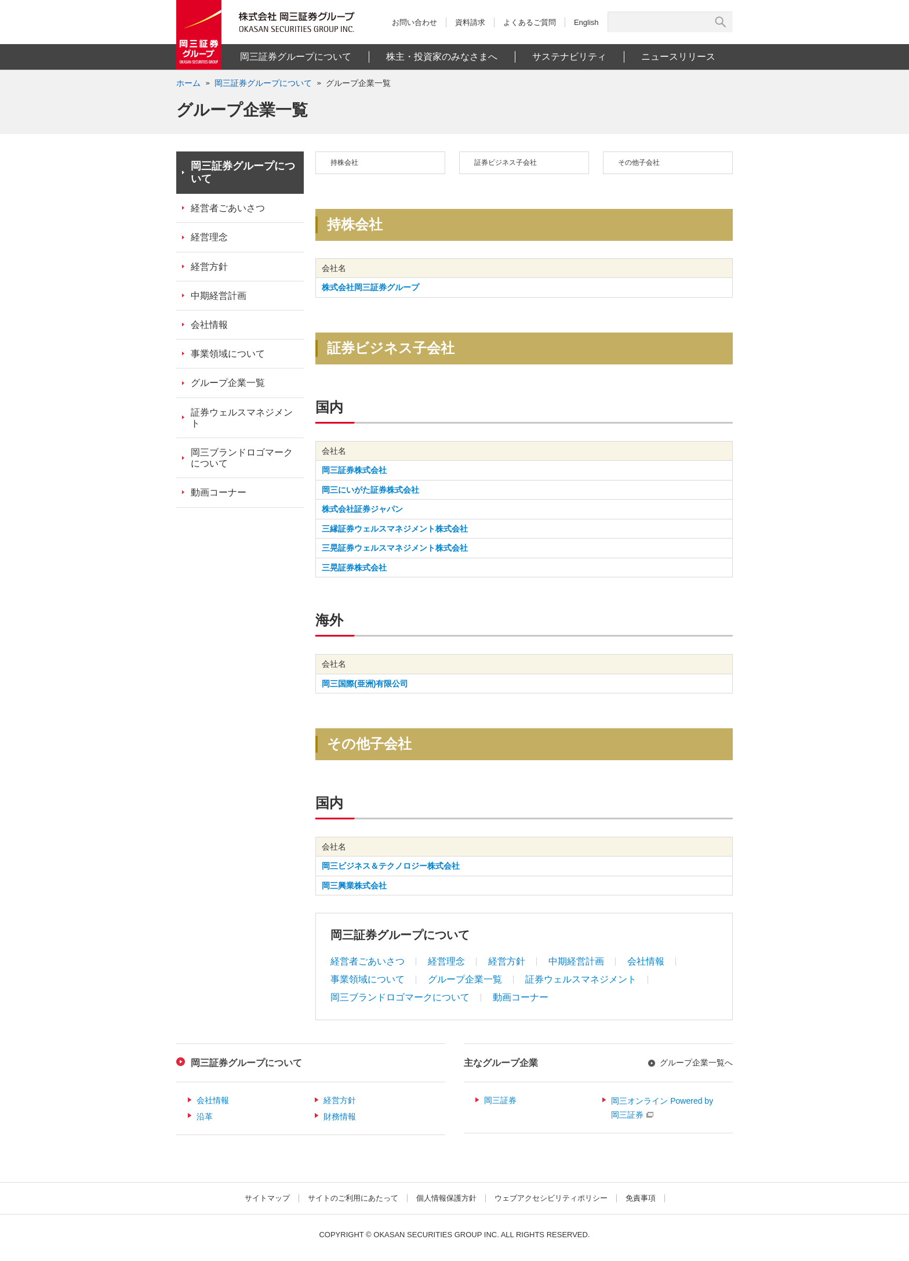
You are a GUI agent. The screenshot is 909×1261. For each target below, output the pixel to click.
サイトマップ (267, 1198)
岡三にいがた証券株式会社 (370, 489)
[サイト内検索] (663, 22)
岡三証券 (500, 1100)
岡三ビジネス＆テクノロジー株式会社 (391, 865)
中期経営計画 (576, 961)
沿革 (205, 1116)
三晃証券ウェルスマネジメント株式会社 (395, 547)
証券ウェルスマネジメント (581, 979)
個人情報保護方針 (446, 1198)
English (586, 22)
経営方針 (506, 961)
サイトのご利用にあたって (353, 1198)
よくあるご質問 (529, 22)
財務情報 (339, 1116)
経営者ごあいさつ (367, 961)
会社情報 (645, 961)
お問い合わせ (414, 22)
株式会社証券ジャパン (362, 509)
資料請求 (470, 22)
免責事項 (641, 1198)
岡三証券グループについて (243, 172)
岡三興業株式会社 (354, 885)
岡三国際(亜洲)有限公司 (365, 683)
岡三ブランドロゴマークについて (400, 997)
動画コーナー (520, 997)
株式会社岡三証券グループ (370, 287)
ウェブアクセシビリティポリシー (551, 1198)
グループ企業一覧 (358, 83)
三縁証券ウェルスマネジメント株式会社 (395, 528)
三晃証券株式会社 (354, 567)
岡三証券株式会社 (354, 470)
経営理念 (446, 961)
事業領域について (367, 979)
